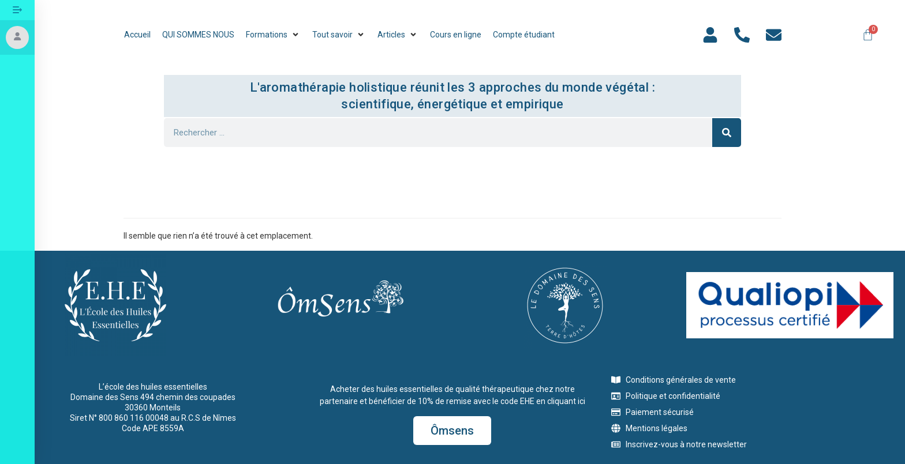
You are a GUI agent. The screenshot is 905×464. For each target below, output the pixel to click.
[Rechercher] (726, 132)
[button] (273, 35)
